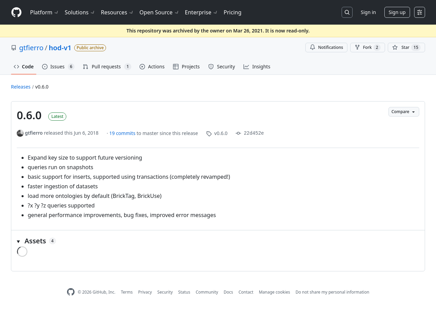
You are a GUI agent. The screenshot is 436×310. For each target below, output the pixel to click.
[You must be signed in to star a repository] (406, 47)
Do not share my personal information (332, 292)
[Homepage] (16, 12)
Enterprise (201, 12)
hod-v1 (60, 47)
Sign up (397, 12)
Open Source (160, 12)
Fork (367, 47)
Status (184, 292)
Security (165, 292)
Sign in (368, 12)
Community (207, 292)
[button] (218, 241)
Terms (127, 292)
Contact (245, 292)
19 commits (122, 133)
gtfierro (31, 47)
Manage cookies (274, 292)
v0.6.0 (42, 86)
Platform (44, 12)
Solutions (80, 12)
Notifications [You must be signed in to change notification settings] (326, 47)
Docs (228, 292)
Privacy (145, 292)
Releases (20, 86)
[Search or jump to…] (347, 12)
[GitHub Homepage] (71, 292)
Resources (117, 12)
